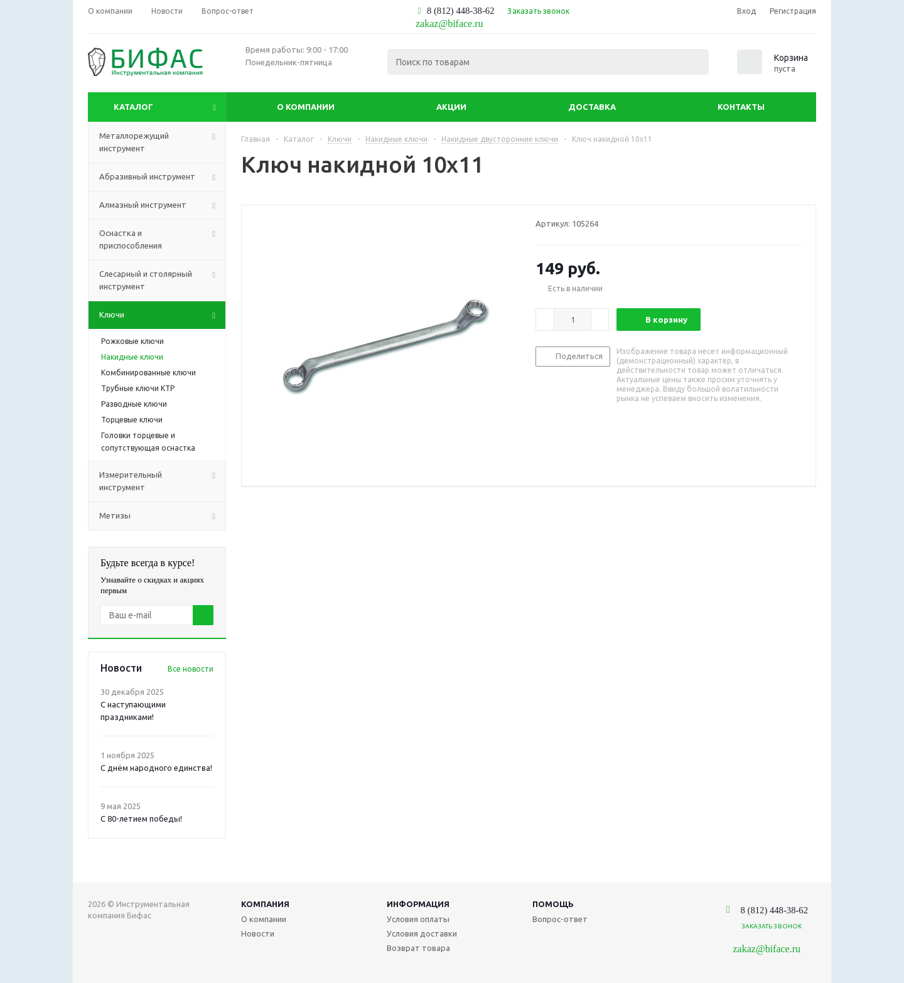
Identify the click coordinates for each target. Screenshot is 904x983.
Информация (418, 904)
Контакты (741, 106)
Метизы (162, 516)
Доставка (592, 106)
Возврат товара (418, 947)
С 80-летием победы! (141, 818)
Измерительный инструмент (162, 481)
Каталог (133, 106)
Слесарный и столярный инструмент (162, 281)
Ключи (162, 315)
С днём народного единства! (156, 767)
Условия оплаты (418, 919)
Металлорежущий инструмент (162, 142)
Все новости (190, 669)
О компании (306, 106)
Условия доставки (422, 933)
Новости (257, 933)
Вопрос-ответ (560, 919)
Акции (451, 106)
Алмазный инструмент (162, 205)
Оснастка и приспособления (162, 240)
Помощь (553, 904)
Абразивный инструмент (162, 177)
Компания (265, 904)
